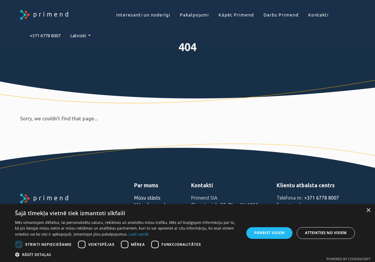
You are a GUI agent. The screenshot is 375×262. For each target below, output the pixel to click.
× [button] (368, 210)
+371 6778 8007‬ (45, 35)
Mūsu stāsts (147, 197)
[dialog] (187, 233)
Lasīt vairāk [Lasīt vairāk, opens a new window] (138, 234)
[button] (126, 254)
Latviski (78, 35)
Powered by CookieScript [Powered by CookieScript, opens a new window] (348, 259)
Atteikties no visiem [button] (325, 232)
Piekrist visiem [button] (269, 232)
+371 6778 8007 (321, 197)
